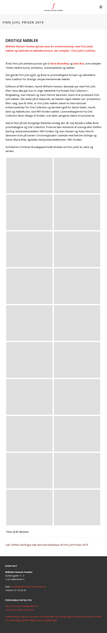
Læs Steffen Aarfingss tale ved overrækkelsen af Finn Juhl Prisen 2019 (47, 545)
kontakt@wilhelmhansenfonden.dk (28, 586)
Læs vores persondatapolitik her (21, 606)
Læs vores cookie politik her (19, 609)
